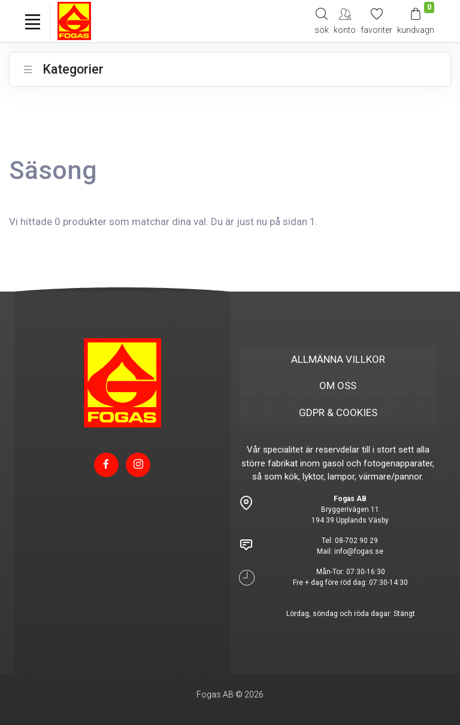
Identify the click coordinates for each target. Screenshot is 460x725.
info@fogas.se (358, 551)
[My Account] (345, 21)
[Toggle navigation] (32, 22)
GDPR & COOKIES (338, 412)
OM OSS (337, 386)
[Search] (321, 21)
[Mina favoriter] (376, 21)
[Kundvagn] (415, 21)
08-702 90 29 (356, 540)
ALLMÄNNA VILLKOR (338, 359)
